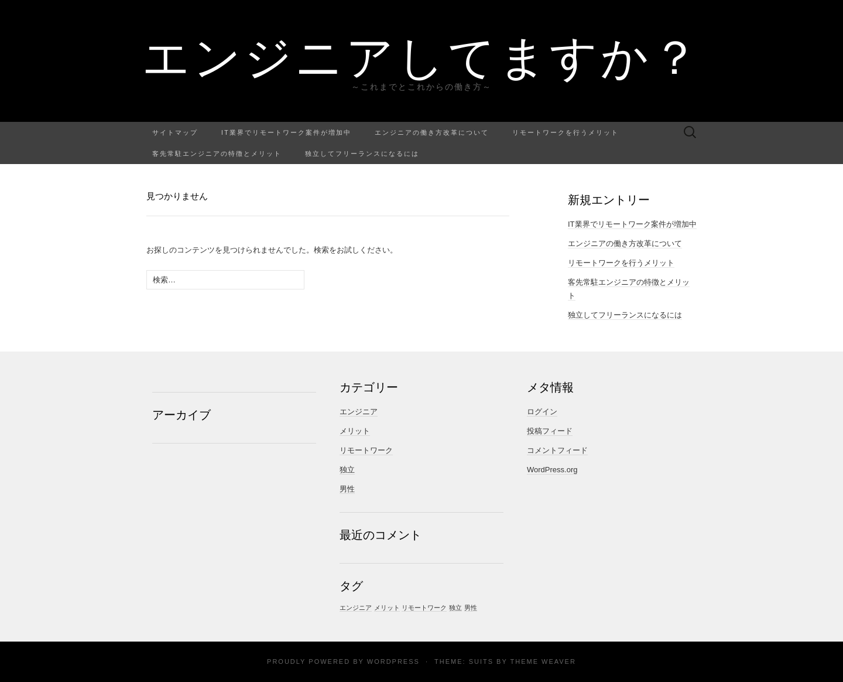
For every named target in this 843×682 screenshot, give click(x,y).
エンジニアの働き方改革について (432, 132)
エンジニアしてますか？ (421, 56)
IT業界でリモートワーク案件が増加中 (286, 132)
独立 (347, 469)
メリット (355, 431)
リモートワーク (366, 450)
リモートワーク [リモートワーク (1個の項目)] (424, 607)
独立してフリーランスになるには (362, 153)
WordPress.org (552, 469)
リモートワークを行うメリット (565, 132)
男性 (347, 489)
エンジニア (359, 411)
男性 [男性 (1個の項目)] (470, 607)
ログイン (542, 411)
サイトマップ (175, 132)
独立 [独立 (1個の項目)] (455, 607)
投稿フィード (550, 431)
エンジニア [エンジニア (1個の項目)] (356, 607)
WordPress (393, 661)
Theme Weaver (542, 661)
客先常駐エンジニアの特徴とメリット (217, 153)
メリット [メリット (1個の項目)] (387, 607)
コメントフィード (557, 450)
